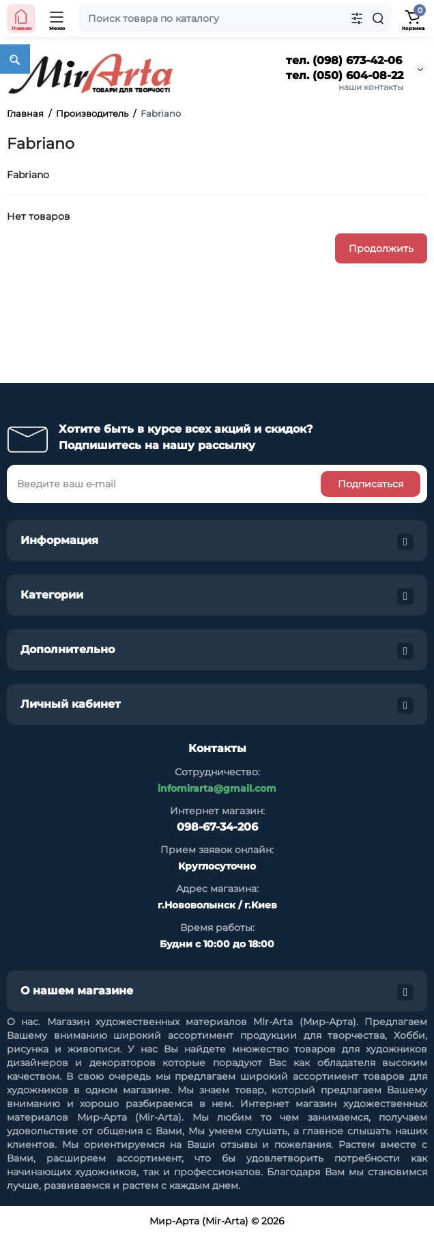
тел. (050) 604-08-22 (344, 75)
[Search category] (357, 18)
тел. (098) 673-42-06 (344, 60)
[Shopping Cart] (413, 18)
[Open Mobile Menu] (57, 18)
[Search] (378, 18)
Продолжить (381, 248)
